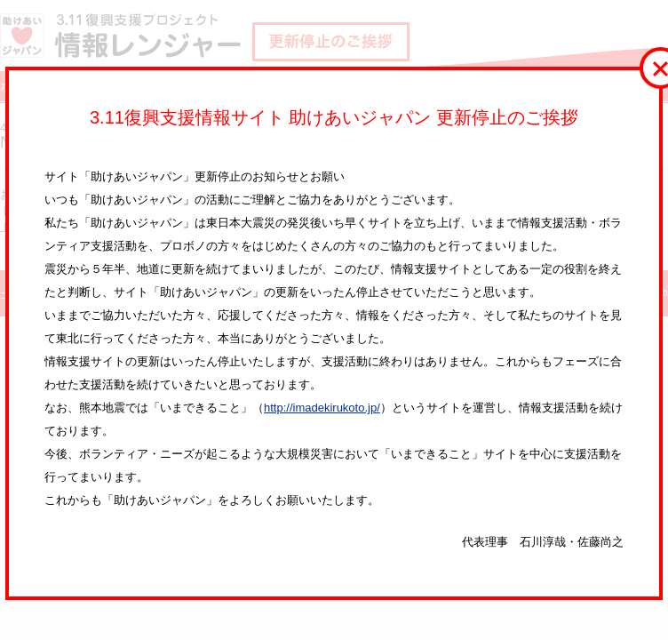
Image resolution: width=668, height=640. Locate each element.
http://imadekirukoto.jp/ (322, 407)
